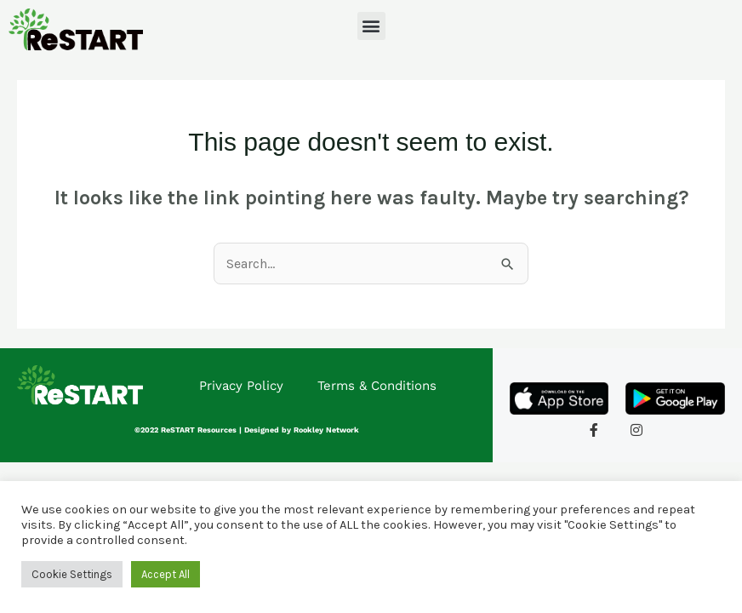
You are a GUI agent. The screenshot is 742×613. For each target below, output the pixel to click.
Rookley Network (326, 430)
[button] (371, 26)
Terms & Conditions (377, 385)
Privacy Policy (241, 385)
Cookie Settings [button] (71, 574)
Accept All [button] (165, 574)
